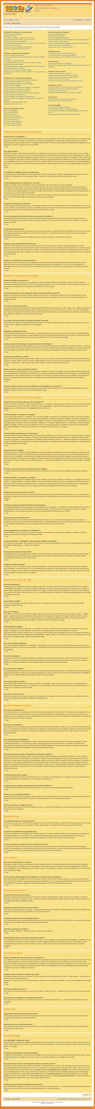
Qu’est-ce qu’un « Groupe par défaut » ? (60, 45)
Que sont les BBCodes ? (11, 110)
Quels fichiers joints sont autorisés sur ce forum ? (62, 99)
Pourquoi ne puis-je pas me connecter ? (15, 41)
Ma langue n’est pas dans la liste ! (14, 64)
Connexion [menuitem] (88, 20)
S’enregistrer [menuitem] (78, 20)
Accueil (7, 1099)
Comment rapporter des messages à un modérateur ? (19, 96)
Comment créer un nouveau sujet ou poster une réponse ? (21, 80)
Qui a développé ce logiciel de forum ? (59, 107)
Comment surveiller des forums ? (58, 91)
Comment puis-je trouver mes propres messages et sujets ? (65, 81)
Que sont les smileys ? (10, 114)
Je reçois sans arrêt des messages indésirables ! (62, 55)
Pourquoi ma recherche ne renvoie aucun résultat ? (63, 75)
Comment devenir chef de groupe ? (58, 41)
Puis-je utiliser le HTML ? (11, 112)
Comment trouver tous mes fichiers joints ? (60, 100)
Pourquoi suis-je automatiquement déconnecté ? (18, 47)
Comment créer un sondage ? (12, 85)
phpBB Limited (54, 1042)
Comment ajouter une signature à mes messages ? (19, 83)
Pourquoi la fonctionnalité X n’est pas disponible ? (62, 109)
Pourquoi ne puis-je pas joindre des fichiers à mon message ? (22, 93)
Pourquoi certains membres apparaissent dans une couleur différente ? (69, 43)
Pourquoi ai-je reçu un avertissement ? (15, 94)
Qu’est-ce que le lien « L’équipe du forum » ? (61, 47)
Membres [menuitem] (85, 1099)
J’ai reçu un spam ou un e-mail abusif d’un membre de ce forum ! (67, 57)
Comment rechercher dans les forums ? (59, 73)
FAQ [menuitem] (17, 20)
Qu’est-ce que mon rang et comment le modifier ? (18, 70)
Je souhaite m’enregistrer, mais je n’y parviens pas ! (19, 38)
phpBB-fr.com (50, 1103)
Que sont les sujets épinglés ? (12, 121)
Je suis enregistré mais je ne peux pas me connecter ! (19, 39)
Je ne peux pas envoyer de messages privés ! (61, 53)
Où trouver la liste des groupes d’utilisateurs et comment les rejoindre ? (69, 39)
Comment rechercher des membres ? (59, 79)
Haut (6, 147)
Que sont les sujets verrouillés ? (13, 123)
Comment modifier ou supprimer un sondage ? (17, 89)
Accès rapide (9, 20)
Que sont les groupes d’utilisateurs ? (59, 38)
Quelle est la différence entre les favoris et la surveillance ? (65, 87)
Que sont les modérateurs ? (56, 36)
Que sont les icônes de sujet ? (12, 125)
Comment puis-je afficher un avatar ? (14, 68)
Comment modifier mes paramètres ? (15, 55)
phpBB (65, 337)
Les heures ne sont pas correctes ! (14, 60)
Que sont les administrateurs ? (57, 34)
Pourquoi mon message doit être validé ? (16, 102)
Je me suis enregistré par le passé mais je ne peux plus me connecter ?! (25, 43)
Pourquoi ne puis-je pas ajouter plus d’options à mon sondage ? (22, 87)
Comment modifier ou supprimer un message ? (17, 82)
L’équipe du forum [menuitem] (74, 1099)
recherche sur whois (37, 1068)
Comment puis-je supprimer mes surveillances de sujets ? (65, 92)
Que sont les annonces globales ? (14, 117)
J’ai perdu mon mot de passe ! (12, 45)
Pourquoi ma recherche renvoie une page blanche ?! (63, 77)
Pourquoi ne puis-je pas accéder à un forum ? (17, 91)
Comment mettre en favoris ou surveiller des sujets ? (63, 89)
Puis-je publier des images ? (12, 116)
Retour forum (16, 1099)
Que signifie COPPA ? (10, 36)
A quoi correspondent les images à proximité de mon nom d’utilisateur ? (24, 66)
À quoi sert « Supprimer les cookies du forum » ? (18, 49)
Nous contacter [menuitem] (62, 1099)
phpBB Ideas (13, 1057)
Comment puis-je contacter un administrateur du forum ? (64, 114)
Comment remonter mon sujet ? (13, 104)
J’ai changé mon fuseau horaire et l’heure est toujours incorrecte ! (23, 62)
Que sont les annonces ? (11, 119)
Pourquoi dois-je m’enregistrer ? (13, 34)
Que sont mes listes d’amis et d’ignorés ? (60, 63)
